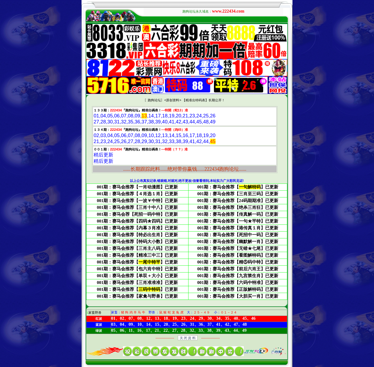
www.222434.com (228, 11)
